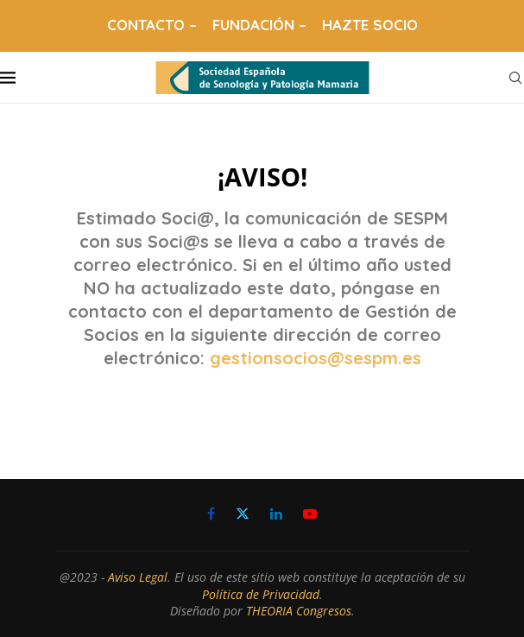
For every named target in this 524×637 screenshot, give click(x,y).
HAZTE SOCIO (370, 25)
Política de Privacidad (260, 594)
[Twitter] (242, 513)
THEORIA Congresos (298, 610)
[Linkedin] (276, 513)
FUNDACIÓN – (259, 25)
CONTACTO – (152, 25)
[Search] (515, 78)
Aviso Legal (137, 577)
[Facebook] (211, 513)
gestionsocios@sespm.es (315, 358)
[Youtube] (310, 513)
